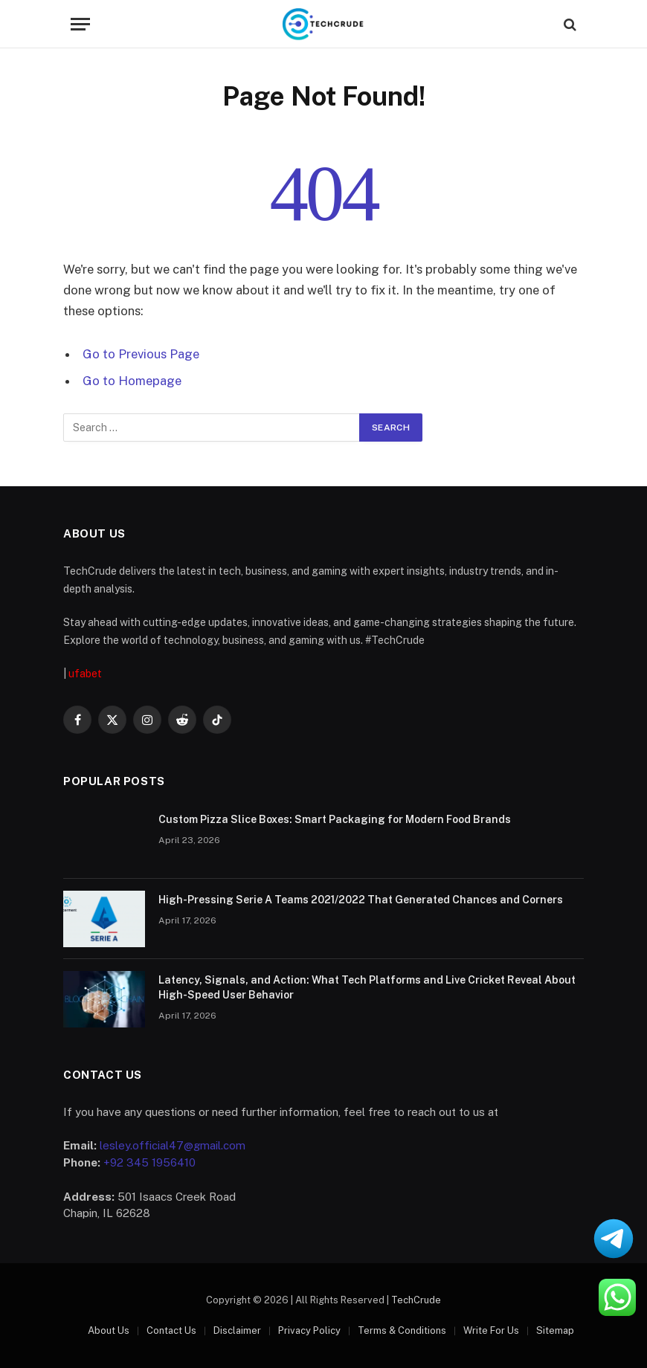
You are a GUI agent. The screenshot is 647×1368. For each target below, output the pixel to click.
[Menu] (80, 24)
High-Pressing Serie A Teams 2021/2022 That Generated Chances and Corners (360, 900)
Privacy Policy (309, 1330)
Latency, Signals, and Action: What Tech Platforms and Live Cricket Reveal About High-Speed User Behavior (367, 987)
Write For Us (491, 1330)
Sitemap (555, 1330)
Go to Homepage (132, 380)
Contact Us (171, 1330)
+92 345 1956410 (149, 1162)
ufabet (85, 674)
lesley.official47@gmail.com (172, 1145)
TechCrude (416, 1300)
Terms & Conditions (402, 1330)
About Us (108, 1330)
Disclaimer (237, 1330)
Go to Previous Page (141, 353)
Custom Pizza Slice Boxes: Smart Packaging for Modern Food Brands (335, 819)
